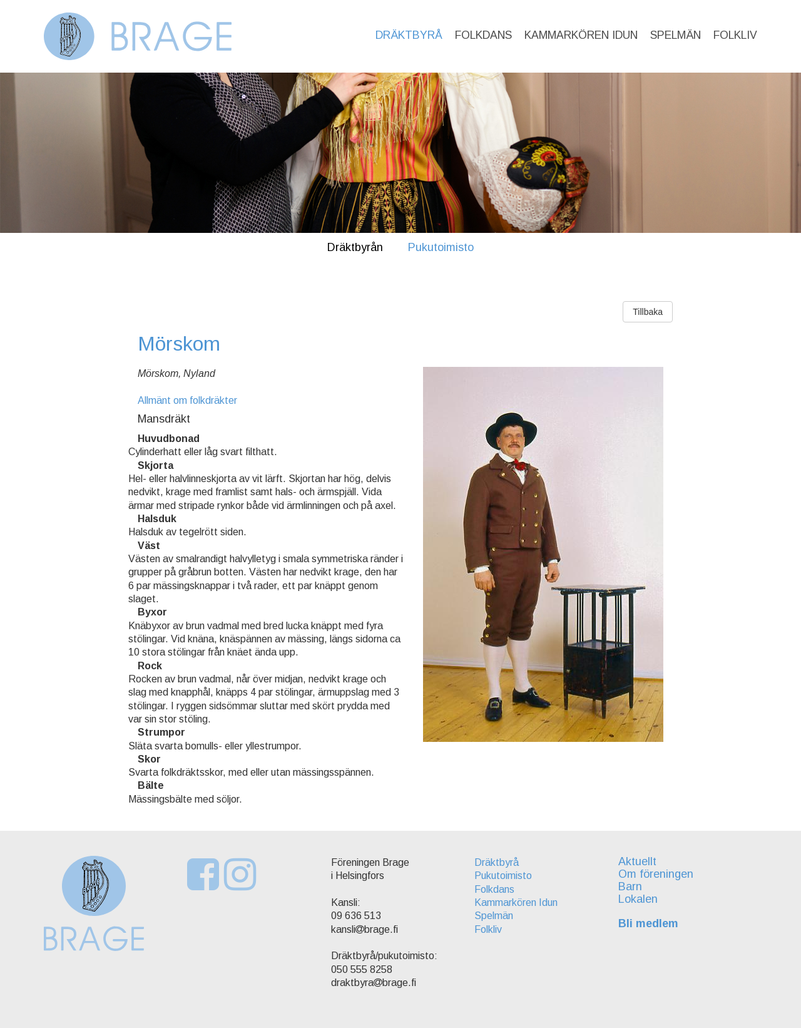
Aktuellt (637, 861)
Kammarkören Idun (581, 35)
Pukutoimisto (441, 247)
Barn (630, 886)
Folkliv (735, 35)
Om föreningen (655, 874)
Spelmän (675, 35)
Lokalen (638, 899)
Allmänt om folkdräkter (187, 400)
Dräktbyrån (355, 247)
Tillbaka (648, 312)
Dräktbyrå (408, 35)
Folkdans (483, 35)
